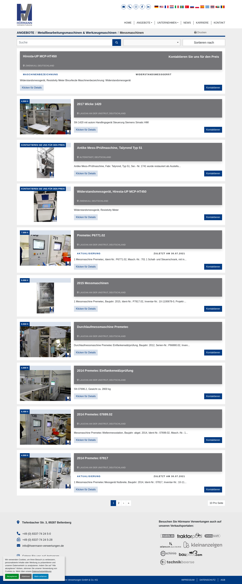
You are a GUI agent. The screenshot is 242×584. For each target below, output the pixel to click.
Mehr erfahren (40, 576)
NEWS (187, 22)
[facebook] (142, 6)
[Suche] (64, 42)
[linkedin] (148, 6)
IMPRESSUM (187, 580)
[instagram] (136, 6)
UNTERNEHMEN (166, 22)
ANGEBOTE (143, 22)
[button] (144, 23)
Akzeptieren (12, 576)
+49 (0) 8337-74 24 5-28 (37, 539)
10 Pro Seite (216, 503)
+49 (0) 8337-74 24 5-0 (36, 533)
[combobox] (151, 42)
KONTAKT (219, 22)
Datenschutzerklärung (41, 571)
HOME (127, 22)
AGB (223, 580)
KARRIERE (202, 22)
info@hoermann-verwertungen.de (43, 545)
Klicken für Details (32, 87)
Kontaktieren (213, 87)
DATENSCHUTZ (207, 580)
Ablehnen (26, 576)
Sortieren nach (204, 42)
